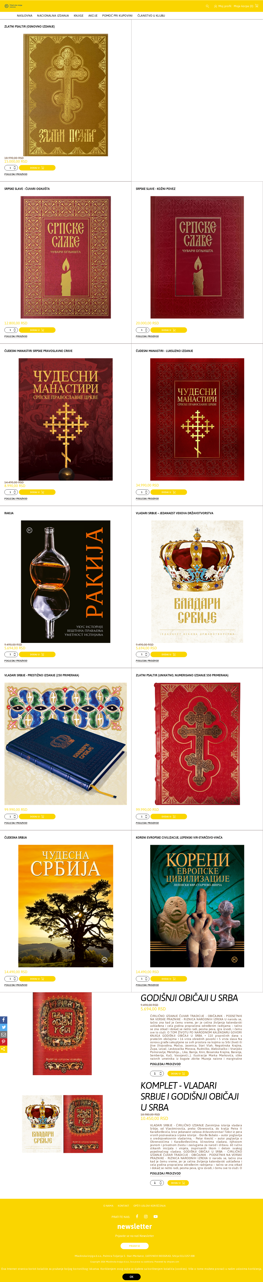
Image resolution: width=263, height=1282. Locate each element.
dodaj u (35, 168)
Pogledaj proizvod (15, 174)
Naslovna (24, 15)
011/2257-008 (187, 1255)
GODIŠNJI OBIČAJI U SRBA (189, 995)
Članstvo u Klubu (151, 15)
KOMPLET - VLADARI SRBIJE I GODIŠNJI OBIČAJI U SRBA (190, 1093)
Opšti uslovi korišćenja (150, 1205)
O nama (108, 1205)
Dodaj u (176, 1071)
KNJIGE (79, 15)
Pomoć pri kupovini (117, 15)
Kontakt (124, 1205)
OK (131, 1276)
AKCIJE (93, 15)
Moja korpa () (245, 7)
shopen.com (173, 1261)
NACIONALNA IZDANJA (53, 15)
